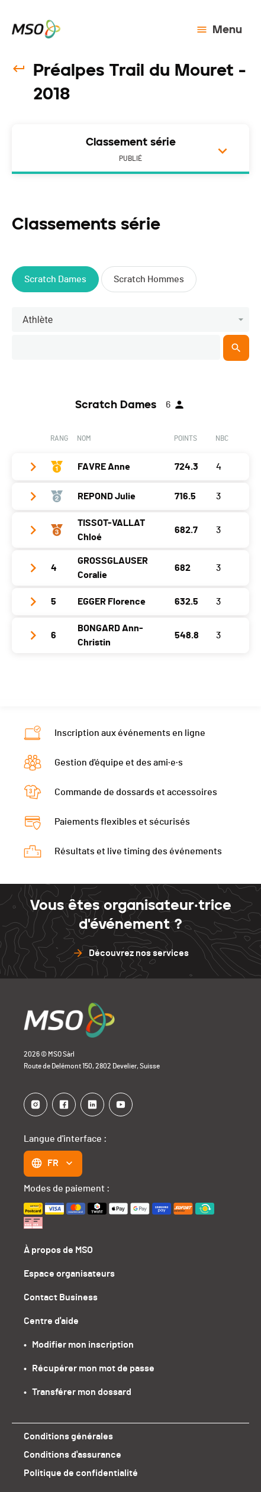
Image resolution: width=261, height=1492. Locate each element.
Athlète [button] (37, 319)
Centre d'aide (51, 1321)
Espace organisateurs (69, 1273)
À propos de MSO (58, 1250)
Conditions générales (68, 1436)
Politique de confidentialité (81, 1473)
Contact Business (61, 1297)
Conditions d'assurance (72, 1454)
